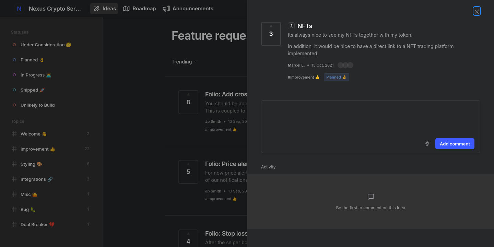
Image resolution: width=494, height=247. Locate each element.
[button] (345, 65)
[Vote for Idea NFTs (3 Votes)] (271, 34)
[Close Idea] (476, 11)
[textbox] (370, 118)
